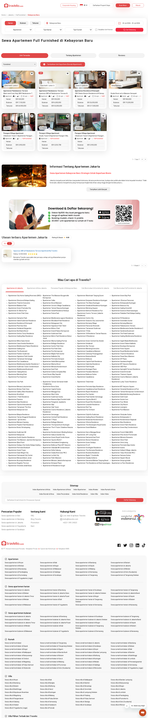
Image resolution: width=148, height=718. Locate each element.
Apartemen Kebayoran (16, 435)
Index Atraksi (93, 489)
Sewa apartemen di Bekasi (14, 566)
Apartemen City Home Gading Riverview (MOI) (24, 295)
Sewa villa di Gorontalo (83, 689)
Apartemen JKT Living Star (86, 435)
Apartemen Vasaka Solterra (87, 458)
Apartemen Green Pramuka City (19, 308)
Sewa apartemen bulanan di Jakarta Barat (126, 619)
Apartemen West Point (16, 442)
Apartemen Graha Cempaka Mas (54, 372)
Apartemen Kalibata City (51, 356)
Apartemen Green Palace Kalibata (124, 343)
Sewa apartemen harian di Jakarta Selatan (91, 593)
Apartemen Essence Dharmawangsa (125, 311)
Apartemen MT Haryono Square (123, 386)
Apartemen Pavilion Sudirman (19, 354)
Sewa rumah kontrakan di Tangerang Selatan (56, 646)
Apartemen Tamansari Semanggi (20, 359)
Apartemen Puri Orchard (86, 410)
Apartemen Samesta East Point (88, 437)
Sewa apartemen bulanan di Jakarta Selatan (91, 619)
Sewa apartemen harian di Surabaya (89, 590)
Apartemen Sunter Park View (53, 346)
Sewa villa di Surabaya (83, 705)
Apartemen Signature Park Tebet (54, 326)
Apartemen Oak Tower (51, 407)
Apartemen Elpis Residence (18, 402)
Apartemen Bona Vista (51, 386)
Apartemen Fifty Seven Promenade (124, 435)
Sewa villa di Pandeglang (119, 695)
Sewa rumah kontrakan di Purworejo (53, 665)
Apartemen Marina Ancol (52, 364)
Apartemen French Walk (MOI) (122, 432)
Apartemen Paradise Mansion (87, 372)
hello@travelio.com (69, 519)
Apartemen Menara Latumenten (19, 386)
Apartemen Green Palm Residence (124, 425)
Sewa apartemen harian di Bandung (53, 590)
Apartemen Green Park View (18, 313)
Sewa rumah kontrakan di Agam (51, 649)
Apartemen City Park (15, 382)
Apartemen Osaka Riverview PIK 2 (55, 453)
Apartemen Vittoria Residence (88, 422)
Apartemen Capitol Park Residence (89, 361)
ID (84, 5)
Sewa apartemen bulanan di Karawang (124, 631)
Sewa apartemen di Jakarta (12, 523)
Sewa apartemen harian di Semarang (89, 605)
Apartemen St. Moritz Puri (17, 311)
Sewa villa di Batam (12, 686)
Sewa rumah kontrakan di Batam (51, 655)
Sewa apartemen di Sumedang (16, 575)
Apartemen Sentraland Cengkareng (55, 442)
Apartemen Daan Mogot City (18, 453)
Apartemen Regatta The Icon (18, 463)
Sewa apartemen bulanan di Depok (123, 623)
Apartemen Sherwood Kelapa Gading (21, 300)
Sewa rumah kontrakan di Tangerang (53, 643)
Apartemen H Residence (85, 336)
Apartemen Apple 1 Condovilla (88, 455)
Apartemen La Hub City (51, 455)
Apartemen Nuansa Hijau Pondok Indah (56, 399)
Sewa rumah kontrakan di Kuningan (88, 658)
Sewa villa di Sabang (12, 702)
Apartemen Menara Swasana (122, 437)
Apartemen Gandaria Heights (122, 361)
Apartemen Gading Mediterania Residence (127, 336)
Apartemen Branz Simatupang (19, 427)
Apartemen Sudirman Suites (53, 397)
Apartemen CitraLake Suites (122, 414)
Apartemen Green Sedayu (86, 442)
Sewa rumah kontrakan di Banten (123, 652)
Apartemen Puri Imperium (17, 377)
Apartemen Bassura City (120, 305)
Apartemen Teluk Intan (85, 382)
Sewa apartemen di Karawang (15, 569)
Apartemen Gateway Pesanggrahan (90, 354)
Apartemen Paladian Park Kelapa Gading (126, 313)
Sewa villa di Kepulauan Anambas (17, 692)
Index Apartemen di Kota (41, 489)
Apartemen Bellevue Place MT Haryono (56, 445)
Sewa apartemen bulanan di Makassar (18, 631)
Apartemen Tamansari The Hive (19, 407)
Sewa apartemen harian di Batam (123, 599)
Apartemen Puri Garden (85, 394)
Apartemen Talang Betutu (17, 372)
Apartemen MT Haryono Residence (124, 364)
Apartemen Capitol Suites (52, 389)
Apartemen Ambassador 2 (121, 417)
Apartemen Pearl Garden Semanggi (90, 397)
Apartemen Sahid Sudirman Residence (22, 321)
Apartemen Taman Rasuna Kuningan (56, 308)
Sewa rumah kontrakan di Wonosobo (89, 668)
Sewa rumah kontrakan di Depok (16, 646)
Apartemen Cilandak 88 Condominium (56, 447)
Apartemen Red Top (84, 407)
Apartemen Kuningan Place (87, 369)
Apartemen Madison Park (17, 305)
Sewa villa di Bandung (12, 683)
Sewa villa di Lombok (118, 692)
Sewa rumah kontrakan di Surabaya (88, 646)
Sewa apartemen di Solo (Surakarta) (124, 572)
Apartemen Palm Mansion (52, 458)
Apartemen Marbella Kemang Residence (126, 394)
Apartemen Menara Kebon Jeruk (19, 458)
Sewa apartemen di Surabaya (13, 529)
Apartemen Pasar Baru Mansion (123, 356)
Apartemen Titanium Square (122, 374)
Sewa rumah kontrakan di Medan (87, 662)
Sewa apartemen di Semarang (86, 572)
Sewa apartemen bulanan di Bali (51, 626)
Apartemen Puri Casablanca (18, 361)
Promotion (35, 523)
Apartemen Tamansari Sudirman (89, 328)
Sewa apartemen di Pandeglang (16, 572)
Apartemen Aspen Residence (87, 392)
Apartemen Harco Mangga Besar (89, 432)
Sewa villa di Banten (83, 683)
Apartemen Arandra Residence (88, 453)
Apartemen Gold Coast (120, 397)
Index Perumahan (63, 494)
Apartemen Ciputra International (19, 404)
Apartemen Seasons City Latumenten (90, 321)
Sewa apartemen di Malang (85, 569)
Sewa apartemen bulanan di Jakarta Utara (55, 619)
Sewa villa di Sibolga (83, 702)
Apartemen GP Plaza (119, 359)
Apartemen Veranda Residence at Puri (125, 389)
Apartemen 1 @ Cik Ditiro (17, 420)
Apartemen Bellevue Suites (87, 374)
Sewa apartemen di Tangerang (87, 575)
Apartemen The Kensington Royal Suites (91, 425)
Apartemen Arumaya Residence (19, 460)
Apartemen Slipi (48, 404)
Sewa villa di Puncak (47, 708)
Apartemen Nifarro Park (51, 328)
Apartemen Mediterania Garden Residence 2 (127, 328)
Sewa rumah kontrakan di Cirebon (17, 658)
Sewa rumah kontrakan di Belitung (88, 655)
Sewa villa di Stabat (12, 705)
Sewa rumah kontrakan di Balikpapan (18, 652)
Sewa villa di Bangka (47, 683)
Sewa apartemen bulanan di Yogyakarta (54, 631)
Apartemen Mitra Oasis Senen (19, 341)
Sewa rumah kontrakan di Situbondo (18, 668)
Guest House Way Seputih (52, 374)
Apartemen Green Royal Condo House (56, 437)
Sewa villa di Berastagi (83, 686)
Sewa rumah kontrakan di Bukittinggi (124, 655)
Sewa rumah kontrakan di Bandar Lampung (91, 652)
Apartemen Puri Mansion (120, 410)
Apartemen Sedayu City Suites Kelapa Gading (24, 445)
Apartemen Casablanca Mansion (88, 351)
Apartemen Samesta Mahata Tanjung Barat (92, 460)
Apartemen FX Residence (121, 318)
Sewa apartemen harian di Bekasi (17, 593)
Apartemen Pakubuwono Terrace (123, 326)
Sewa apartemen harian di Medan (17, 599)
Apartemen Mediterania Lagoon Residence (58, 318)
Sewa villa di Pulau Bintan (49, 698)
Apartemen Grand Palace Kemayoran (56, 331)
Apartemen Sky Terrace (85, 346)
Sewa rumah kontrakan (13, 643)
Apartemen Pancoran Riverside (88, 326)
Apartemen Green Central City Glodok (90, 341)
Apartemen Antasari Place (52, 463)
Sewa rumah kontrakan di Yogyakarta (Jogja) (127, 668)
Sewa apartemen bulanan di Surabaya (89, 616)
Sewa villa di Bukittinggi (13, 689)
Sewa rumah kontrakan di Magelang (17, 662)
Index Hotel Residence (80, 494)
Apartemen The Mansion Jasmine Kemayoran (24, 440)
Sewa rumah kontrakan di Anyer (87, 649)
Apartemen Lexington (119, 407)
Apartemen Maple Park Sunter (53, 354)
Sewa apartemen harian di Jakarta (17, 590)
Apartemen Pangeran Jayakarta (54, 402)
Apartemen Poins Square (121, 348)
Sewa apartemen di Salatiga (50, 572)
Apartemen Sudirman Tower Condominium (23, 367)
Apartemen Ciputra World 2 (87, 399)
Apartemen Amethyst (16, 394)
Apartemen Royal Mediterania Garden (125, 351)
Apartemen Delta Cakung (52, 450)
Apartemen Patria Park (51, 313)
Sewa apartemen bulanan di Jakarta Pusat (55, 623)
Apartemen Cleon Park (120, 440)
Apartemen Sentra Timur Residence (21, 333)
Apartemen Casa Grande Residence (21, 343)
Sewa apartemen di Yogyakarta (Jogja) (19, 578)
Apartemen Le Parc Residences (123, 463)
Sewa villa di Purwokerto (119, 698)
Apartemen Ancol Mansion (52, 303)
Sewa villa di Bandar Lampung (121, 680)
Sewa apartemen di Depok (85, 566)
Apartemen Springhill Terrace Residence (126, 369)
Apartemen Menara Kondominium (55, 367)
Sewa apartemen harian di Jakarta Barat (125, 593)
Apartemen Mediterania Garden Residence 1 (24, 364)
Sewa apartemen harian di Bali (51, 599)
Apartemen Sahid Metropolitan (54, 361)
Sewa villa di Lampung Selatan (86, 692)
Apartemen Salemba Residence (88, 364)
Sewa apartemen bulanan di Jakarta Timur (20, 623)
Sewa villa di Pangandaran (14, 698)
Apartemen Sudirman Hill (17, 432)
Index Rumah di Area (46, 494)
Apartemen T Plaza (50, 420)
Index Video (105, 494)
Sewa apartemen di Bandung (12, 519)
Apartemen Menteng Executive (88, 348)
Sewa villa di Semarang (48, 702)
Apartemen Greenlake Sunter (122, 321)
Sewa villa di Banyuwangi (120, 683)
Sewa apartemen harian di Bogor (87, 596)
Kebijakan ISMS (63, 549)
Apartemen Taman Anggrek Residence (22, 417)
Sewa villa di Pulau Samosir (85, 698)
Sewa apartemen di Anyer (14, 563)
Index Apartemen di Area (62, 489)
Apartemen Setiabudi (84, 343)
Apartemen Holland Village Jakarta (124, 450)
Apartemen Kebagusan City (52, 323)
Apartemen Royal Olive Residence (89, 402)
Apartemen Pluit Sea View (17, 326)
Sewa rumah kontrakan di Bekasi (122, 646)
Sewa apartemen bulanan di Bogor (88, 623)
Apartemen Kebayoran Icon (18, 410)
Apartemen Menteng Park (17, 374)
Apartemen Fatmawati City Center (20, 455)
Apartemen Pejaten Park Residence (21, 425)
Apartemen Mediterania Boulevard (20, 369)
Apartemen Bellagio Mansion (53, 422)
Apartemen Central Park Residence (55, 417)
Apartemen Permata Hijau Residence (90, 386)
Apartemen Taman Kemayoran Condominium (128, 392)
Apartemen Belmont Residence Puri (90, 311)
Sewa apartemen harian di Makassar (18, 605)
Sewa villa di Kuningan (48, 692)
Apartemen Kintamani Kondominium (90, 420)
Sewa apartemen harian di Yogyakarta (53, 605)
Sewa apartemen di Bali (10, 516)
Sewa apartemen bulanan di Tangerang (125, 616)
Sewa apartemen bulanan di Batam (123, 626)
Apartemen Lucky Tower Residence (124, 382)
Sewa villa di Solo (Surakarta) (121, 702)
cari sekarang (129, 30)
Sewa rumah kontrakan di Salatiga (88, 665)
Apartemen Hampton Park (17, 318)
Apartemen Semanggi (51, 414)
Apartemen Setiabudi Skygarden (19, 328)
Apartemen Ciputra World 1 (52, 440)
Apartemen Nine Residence (121, 422)
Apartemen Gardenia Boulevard (123, 331)
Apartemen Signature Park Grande (20, 356)
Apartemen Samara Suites (121, 455)
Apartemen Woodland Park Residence (56, 321)
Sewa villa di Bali (46, 680)
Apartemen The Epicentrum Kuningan (56, 425)
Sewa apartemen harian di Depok (122, 596)
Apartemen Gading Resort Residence (90, 417)
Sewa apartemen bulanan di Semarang (89, 631)
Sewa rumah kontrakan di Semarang (124, 665)
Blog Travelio (36, 519)
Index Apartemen (80, 489)
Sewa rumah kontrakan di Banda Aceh (53, 652)
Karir (32, 526)
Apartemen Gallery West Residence (20, 392)
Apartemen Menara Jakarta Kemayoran (57, 460)
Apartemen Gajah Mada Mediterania (124, 341)
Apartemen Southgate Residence (89, 447)
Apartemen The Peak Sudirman (123, 333)
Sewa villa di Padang (83, 695)
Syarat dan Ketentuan (48, 549)
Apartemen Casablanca (85, 377)
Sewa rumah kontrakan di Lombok (123, 658)
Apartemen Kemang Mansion (122, 323)
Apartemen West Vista (51, 394)
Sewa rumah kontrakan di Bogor (16, 649)
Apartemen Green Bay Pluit (121, 295)
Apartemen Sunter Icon (120, 399)
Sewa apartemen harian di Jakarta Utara (54, 593)
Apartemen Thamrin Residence (123, 354)
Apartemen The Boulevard (17, 351)
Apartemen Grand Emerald (121, 372)
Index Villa (94, 494)
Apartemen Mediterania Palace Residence (23, 346)
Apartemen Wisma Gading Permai (55, 341)
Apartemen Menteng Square (87, 308)
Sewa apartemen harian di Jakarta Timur (19, 596)
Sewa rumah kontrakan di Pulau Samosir (19, 665)
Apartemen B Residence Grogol (54, 466)
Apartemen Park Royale (85, 367)
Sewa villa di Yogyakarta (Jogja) (16, 708)
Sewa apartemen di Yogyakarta (13, 526)
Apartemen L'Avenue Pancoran (123, 300)
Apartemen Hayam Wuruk (121, 458)
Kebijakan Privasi (32, 549)
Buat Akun (123, 5)
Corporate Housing (69, 5)
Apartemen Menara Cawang (18, 422)
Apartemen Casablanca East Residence (91, 389)
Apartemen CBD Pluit (119, 367)
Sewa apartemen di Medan (120, 569)
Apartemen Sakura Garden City (54, 435)
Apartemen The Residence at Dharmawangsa (93, 463)
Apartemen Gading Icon (16, 348)
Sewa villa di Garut (46, 689)
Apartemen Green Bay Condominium (125, 427)
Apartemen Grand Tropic (17, 450)
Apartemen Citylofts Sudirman (88, 414)
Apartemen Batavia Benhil (86, 356)
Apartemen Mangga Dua (51, 392)
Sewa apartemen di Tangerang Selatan (125, 575)
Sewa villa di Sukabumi (48, 705)
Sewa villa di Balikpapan (84, 680)
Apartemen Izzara (118, 447)
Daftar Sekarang (130, 500)
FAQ (32, 516)
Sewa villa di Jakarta (118, 689)
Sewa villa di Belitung (47, 686)
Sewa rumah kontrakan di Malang (52, 662)
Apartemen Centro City (85, 318)
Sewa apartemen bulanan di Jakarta (18, 616)
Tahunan (35, 23)
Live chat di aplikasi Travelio (73, 516)
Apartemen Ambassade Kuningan (124, 303)
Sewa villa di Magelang (13, 695)
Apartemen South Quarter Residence (21, 437)
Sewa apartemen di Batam (120, 563)
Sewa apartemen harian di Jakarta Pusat (54, 596)
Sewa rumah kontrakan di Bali (121, 649)
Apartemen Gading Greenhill (122, 308)
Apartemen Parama (15, 399)
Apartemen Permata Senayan (53, 359)
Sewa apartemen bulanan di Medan (17, 626)
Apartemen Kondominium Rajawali (124, 420)
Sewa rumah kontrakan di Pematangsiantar (126, 662)
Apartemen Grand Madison (86, 427)
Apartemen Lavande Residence (88, 404)
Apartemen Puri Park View (52, 348)
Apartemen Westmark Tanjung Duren (90, 295)
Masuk (138, 5)
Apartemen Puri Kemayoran (53, 351)
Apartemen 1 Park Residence (18, 397)
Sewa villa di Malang (47, 695)
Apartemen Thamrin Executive (19, 303)
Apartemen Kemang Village (87, 323)
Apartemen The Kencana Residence (90, 450)
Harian (10, 23)
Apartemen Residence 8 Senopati (20, 323)
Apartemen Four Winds (120, 402)
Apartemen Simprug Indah (121, 460)
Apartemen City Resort (120, 404)
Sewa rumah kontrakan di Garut (51, 658)
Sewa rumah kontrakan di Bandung (123, 643)
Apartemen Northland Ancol (18, 331)
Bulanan (23, 23)
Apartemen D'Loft (83, 445)
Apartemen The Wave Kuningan (88, 303)
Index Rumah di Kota (108, 489)
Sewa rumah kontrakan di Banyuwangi (18, 655)
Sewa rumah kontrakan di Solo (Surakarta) (55, 668)
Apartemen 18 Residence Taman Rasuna (91, 333)
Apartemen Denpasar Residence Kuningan (92, 300)
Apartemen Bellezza (84, 359)
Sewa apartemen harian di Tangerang (124, 590)
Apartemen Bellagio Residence (54, 343)
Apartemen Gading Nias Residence (20, 336)
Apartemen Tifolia (83, 331)
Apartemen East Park (50, 369)
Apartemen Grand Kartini (51, 377)
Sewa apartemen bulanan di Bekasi (17, 619)
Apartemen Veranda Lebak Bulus (20, 466)
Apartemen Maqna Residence (18, 414)
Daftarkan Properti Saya (101, 5)
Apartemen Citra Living (120, 442)
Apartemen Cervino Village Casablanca (56, 305)
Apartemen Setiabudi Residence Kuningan (92, 305)
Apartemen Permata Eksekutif (19, 447)
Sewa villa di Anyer (11, 680)
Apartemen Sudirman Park (52, 333)
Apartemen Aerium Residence (88, 440)
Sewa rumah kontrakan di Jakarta (88, 643)
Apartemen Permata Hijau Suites (123, 445)
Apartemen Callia (49, 300)
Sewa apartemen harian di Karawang (124, 605)
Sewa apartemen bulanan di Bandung (53, 616)
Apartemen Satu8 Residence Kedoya (56, 311)
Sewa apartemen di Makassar (50, 569)
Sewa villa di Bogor (117, 686)
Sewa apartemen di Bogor (49, 566)
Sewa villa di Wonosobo (119, 705)
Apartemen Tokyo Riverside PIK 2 (123, 453)
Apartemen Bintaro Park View (18, 389)
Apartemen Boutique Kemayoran (123, 346)
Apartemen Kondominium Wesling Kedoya (57, 432)
